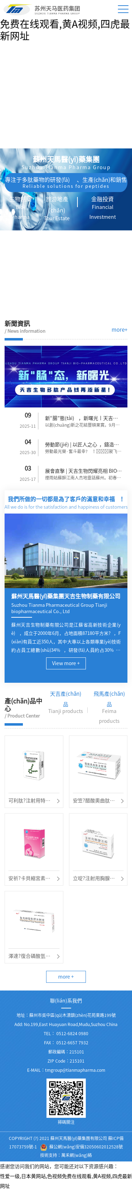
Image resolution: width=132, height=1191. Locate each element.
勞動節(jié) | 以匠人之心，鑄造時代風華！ (82, 446)
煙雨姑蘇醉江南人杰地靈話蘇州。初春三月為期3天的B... (83, 479)
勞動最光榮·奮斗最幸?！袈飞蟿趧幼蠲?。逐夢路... (83, 452)
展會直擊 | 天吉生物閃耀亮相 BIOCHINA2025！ (82, 472)
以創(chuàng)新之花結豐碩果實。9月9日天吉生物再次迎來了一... (81, 426)
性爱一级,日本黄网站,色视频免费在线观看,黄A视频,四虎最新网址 (65, 24)
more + (66, 976)
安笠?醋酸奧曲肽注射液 (94, 801)
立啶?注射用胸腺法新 (94, 879)
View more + (66, 663)
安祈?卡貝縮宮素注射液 (29, 879)
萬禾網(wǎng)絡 (76, 1155)
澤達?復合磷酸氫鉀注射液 (29, 957)
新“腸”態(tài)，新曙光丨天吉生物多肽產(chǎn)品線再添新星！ (82, 419)
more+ (119, 329)
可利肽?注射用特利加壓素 (29, 801)
